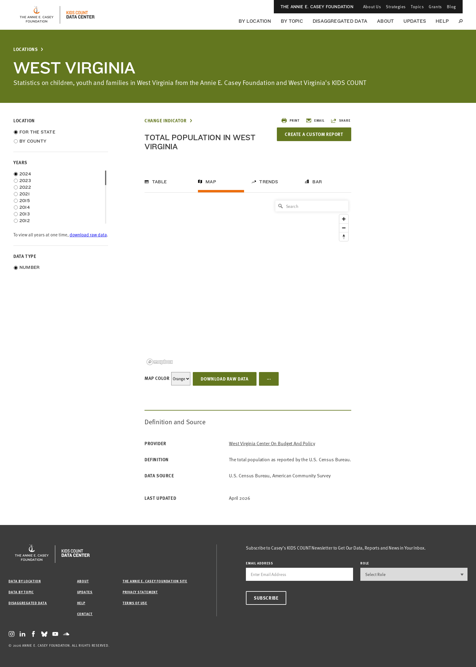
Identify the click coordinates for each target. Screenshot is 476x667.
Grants (435, 6)
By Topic (292, 21)
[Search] (311, 206)
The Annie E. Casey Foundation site (155, 581)
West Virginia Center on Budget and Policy (272, 443)
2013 (24, 214)
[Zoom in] (343, 219)
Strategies (396, 6)
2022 (25, 187)
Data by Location (24, 581)
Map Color (156, 378)
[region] (247, 282)
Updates (414, 21)
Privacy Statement (140, 592)
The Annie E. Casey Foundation (316, 6)
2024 (25, 174)
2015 (24, 200)
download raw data (88, 235)
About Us (372, 6)
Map (211, 182)
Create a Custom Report (314, 134)
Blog (451, 6)
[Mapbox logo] (159, 361)
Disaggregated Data (340, 21)
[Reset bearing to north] (343, 236)
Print (290, 120)
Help (442, 21)
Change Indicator (165, 120)
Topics (417, 6)
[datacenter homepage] (80, 15)
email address (259, 563)
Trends (268, 182)
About (385, 21)
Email (315, 120)
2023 (25, 180)
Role (364, 563)
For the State (37, 132)
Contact (85, 613)
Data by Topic (21, 592)
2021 (24, 194)
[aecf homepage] (36, 15)
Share (341, 120)
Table (159, 182)
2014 (24, 207)
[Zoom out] (343, 227)
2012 (24, 220)
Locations (25, 49)
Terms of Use (135, 603)
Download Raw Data (224, 378)
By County (32, 141)
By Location (255, 21)
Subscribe (266, 597)
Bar (317, 182)
